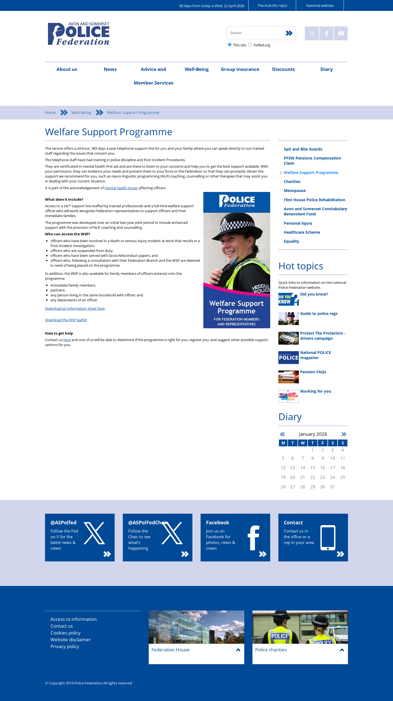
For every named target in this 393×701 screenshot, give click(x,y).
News (110, 69)
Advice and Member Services (153, 76)
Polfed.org (262, 45)
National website (320, 5)
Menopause (295, 190)
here (67, 339)
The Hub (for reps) (272, 5)
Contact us (61, 626)
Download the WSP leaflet (66, 319)
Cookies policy (65, 633)
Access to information (73, 619)
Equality (291, 241)
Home (50, 112)
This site (239, 45)
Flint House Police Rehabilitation (314, 199)
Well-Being (197, 69)
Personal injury (298, 223)
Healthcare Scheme (302, 232)
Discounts (283, 69)
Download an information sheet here (75, 308)
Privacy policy (64, 646)
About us (66, 69)
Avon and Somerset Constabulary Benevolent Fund (315, 211)
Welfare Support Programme (311, 172)
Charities (292, 181)
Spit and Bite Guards (303, 149)
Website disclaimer (70, 639)
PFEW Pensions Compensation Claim (312, 160)
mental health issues (121, 187)
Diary (326, 69)
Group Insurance (240, 69)
